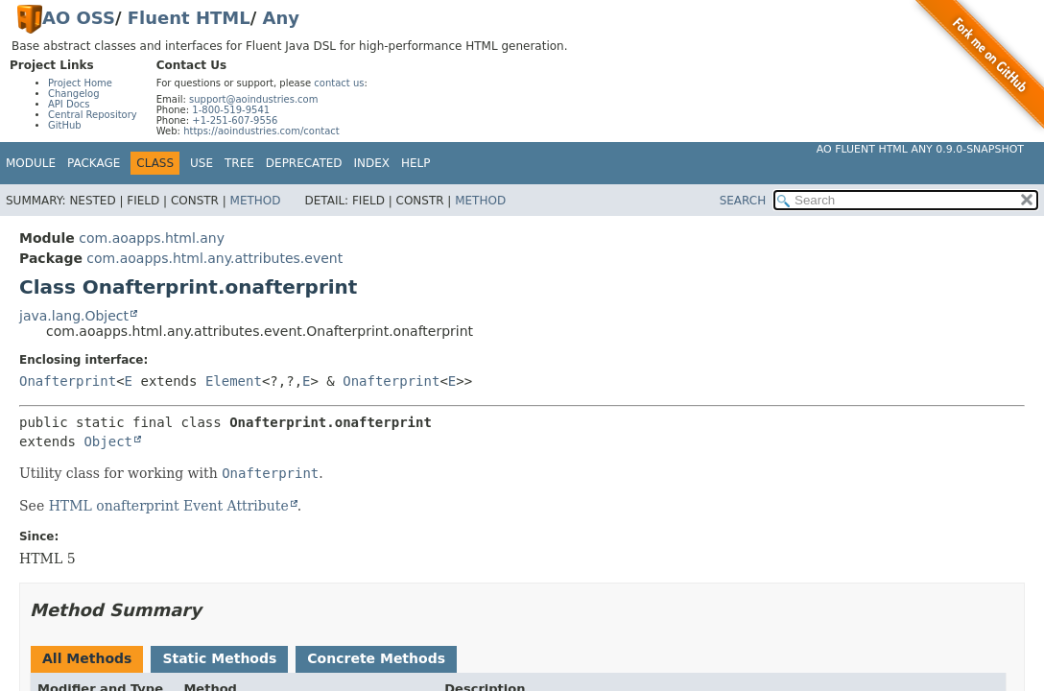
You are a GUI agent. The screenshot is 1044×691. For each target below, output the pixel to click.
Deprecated (304, 163)
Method (255, 200)
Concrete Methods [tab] (376, 658)
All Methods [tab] (86, 658)
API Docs (69, 104)
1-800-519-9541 (231, 110)
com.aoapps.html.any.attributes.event (214, 258)
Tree (239, 163)
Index (372, 163)
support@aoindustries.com (253, 99)
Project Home (80, 83)
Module (31, 163)
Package (93, 163)
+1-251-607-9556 (234, 120)
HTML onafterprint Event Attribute (169, 505)
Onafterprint (67, 381)
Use (201, 163)
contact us (339, 83)
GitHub (65, 125)
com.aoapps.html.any (152, 238)
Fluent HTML (189, 18)
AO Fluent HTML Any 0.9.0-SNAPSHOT (920, 149)
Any (281, 18)
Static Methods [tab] (219, 658)
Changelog (74, 93)
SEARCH (743, 200)
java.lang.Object (74, 315)
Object (107, 441)
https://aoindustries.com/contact (261, 131)
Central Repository (92, 114)
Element (233, 381)
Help (416, 163)
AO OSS (78, 18)
